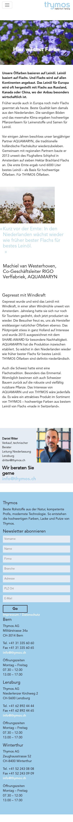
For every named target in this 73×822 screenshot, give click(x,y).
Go (15, 609)
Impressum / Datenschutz (21, 614)
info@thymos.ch (19, 479)
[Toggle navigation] (7, 5)
